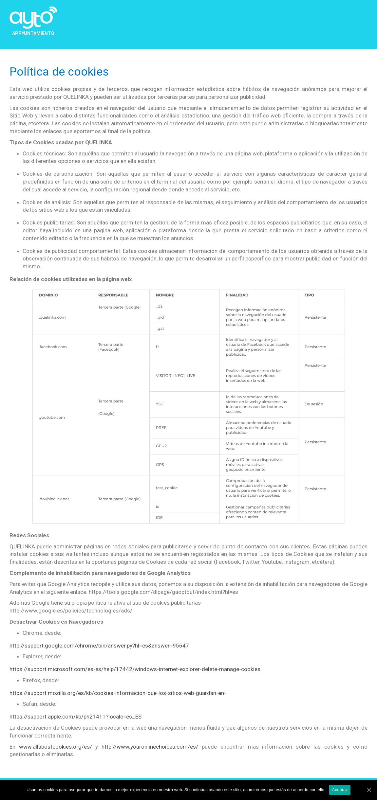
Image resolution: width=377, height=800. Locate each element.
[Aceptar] (369, 790)
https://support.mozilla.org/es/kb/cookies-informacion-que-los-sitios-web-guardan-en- (117, 693)
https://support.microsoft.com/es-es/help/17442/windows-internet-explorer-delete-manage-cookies (134, 669)
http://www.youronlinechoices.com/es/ (150, 746)
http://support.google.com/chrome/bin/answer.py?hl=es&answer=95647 (99, 645)
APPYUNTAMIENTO (33, 33)
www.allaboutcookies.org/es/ (55, 746)
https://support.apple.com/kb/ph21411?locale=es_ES (75, 716)
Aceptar (340, 789)
